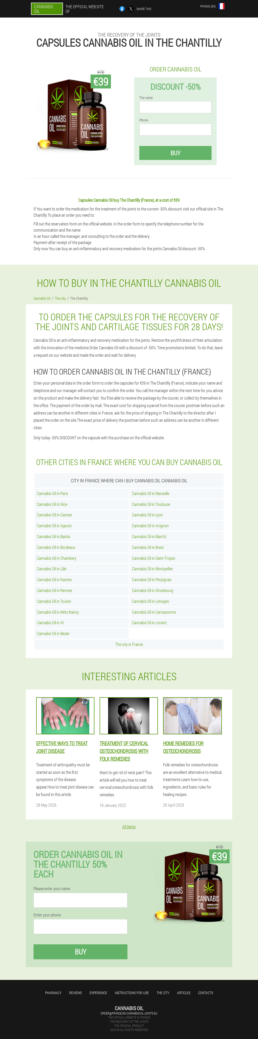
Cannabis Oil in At (50, 622)
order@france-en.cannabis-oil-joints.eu (129, 1013)
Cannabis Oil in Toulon (54, 601)
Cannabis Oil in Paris (52, 493)
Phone (143, 120)
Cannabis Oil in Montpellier (152, 568)
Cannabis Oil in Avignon (150, 525)
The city (163, 992)
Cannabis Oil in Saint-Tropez (153, 558)
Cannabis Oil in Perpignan (152, 579)
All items (129, 826)
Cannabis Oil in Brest (148, 547)
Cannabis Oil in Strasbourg (152, 590)
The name (146, 98)
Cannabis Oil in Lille (51, 568)
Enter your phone (47, 915)
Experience (98, 992)
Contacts (205, 992)
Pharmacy (53, 992)
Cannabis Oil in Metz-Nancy (58, 612)
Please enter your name (52, 889)
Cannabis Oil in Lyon (147, 514)
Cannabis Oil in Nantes (54, 579)
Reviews (75, 992)
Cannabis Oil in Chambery (56, 558)
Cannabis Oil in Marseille (150, 493)
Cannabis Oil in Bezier (53, 633)
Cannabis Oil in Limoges (150, 601)
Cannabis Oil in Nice (52, 504)
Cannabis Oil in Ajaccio (54, 525)
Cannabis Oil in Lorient (149, 622)
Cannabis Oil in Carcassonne (154, 612)
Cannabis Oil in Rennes (54, 590)
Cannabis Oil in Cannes (54, 514)
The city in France (129, 644)
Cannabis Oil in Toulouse (151, 504)
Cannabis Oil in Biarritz (149, 536)
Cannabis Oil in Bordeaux (56, 547)
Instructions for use (132, 992)
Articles (183, 992)
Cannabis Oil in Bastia (53, 536)
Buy (175, 153)
